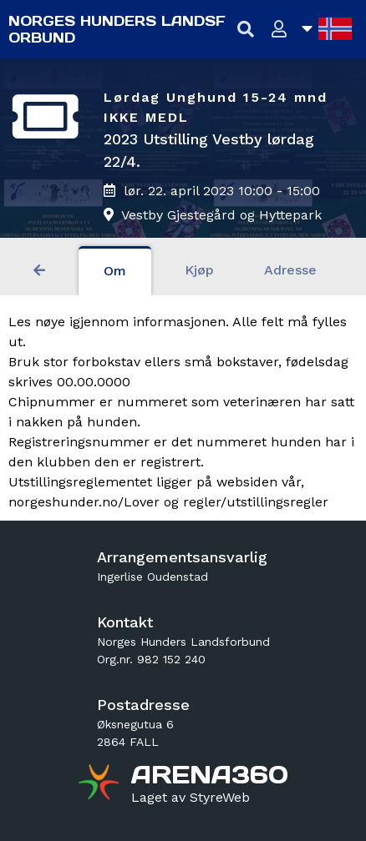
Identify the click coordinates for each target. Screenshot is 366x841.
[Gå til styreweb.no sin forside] (190, 797)
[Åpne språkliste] (327, 28)
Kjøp (199, 270)
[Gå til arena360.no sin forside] (101, 784)
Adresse (290, 270)
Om (115, 271)
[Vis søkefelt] (246, 29)
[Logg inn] (279, 29)
